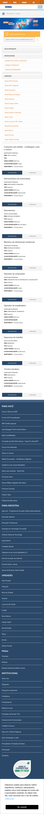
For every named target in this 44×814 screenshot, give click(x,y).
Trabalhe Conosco (8, 726)
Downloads (6, 749)
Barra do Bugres (7, 592)
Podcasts (5, 656)
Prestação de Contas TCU (11, 714)
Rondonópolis (6, 628)
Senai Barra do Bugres (12, 94)
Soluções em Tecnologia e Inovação (14, 528)
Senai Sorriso (9, 135)
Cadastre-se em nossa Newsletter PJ (14, 552)
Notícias (4, 662)
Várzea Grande (7, 646)
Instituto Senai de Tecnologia (12, 534)
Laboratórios (6, 540)
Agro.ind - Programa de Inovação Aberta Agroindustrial (21, 511)
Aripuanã (5, 586)
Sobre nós (5, 678)
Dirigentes (5, 684)
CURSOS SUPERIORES (13, 69)
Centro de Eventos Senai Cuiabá (13, 570)
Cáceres (4, 598)
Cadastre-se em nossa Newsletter (13, 465)
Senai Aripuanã (10, 90)
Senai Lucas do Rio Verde (13, 121)
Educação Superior (8, 517)
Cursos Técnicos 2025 (9, 411)
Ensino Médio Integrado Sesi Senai (14, 483)
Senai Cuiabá (9, 108)
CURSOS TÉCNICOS (12, 65)
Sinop (4, 634)
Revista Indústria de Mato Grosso (13, 668)
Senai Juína (9, 117)
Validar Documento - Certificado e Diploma (16, 459)
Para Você (10, 13)
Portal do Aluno (7, 477)
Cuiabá (4, 610)
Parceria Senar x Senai (9, 564)
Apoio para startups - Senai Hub (13, 471)
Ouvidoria (5, 755)
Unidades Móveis (8, 546)
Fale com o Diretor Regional (11, 732)
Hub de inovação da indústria (12, 558)
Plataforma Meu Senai (9, 500)
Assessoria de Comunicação (11, 720)
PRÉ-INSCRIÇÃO (12, 172)
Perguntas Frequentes (9, 690)
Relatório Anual (7, 708)
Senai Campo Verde (11, 103)
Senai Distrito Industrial (13, 112)
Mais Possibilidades (8, 435)
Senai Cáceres (9, 99)
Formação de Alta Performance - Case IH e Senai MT (20, 441)
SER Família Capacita (9, 423)
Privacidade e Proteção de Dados (13, 743)
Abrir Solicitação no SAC (10, 738)
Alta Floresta (6, 580)
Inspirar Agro (6, 494)
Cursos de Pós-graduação (11, 417)
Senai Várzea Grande (12, 139)
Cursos (17, 13)
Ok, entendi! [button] (22, 807)
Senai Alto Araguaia (11, 85)
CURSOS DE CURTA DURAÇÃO (16, 60)
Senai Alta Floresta (11, 81)
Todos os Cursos (8, 453)
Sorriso (4, 640)
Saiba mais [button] (9, 799)
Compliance (6, 696)
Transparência (7, 702)
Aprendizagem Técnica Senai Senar (14, 429)
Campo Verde (6, 622)
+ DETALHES (32, 172)
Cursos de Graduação (9, 447)
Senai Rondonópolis (12, 126)
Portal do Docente (8, 488)
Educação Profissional (9, 523)
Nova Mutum (6, 616)
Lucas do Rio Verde (8, 604)
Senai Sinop (9, 130)
